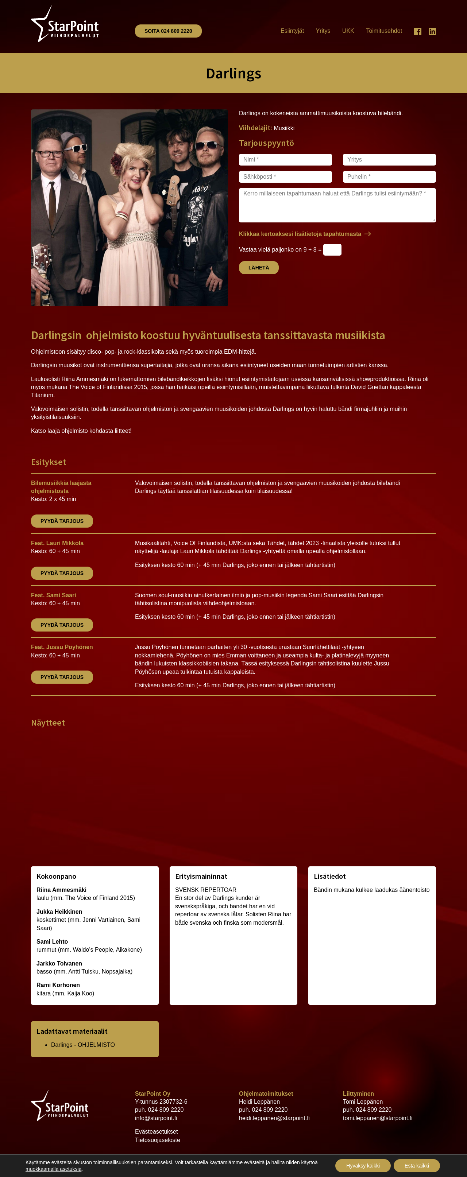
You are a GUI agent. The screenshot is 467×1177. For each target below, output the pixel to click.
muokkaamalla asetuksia (53, 1169)
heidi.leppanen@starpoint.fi (274, 1118)
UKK (348, 31)
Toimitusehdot (384, 31)
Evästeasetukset (156, 1132)
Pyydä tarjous (62, 521)
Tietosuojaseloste (157, 1140)
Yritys (323, 31)
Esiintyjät (292, 31)
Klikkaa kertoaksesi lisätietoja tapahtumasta (300, 234)
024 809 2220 (166, 1110)
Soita (168, 31)
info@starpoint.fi (156, 1118)
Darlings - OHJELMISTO (83, 1045)
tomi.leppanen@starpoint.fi (378, 1118)
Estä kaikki (417, 1166)
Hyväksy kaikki (363, 1166)
